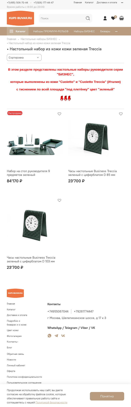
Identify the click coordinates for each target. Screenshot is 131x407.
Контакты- (12, 341)
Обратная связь (15, 353)
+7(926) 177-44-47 (44, 2)
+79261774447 (83, 311)
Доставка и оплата (107, 2)
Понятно (107, 396)
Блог (9, 347)
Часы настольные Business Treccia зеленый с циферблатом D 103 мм (31, 259)
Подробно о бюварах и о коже (16, 322)
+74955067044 (57, 311)
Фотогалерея (14, 336)
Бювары (105, 31)
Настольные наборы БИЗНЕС (39, 39)
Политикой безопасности (51, 402)
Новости (11, 359)
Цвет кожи (12, 330)
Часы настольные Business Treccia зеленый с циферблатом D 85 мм (92, 173)
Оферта (11, 371)
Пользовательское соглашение (24, 382)
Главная (78, 2)
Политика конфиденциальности (24, 376)
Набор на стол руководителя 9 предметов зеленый (28, 173)
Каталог (89, 2)
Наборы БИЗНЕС (84, 31)
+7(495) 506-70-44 (17, 2)
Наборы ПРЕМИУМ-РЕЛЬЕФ (50, 31)
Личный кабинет (16, 365)
